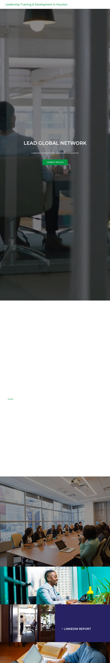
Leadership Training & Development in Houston (37, 4)
